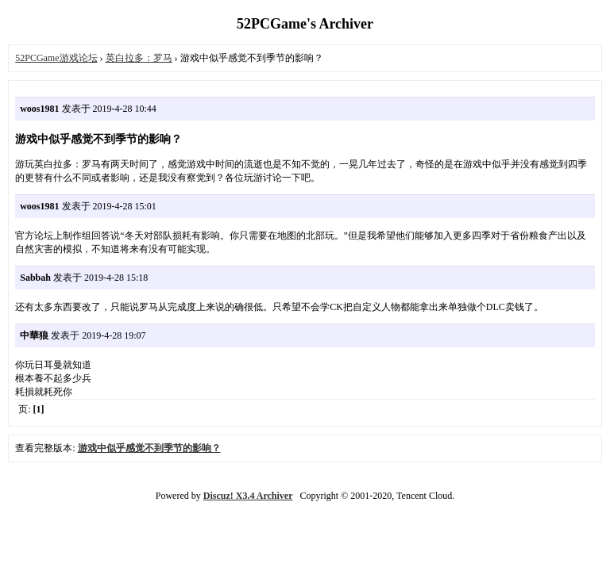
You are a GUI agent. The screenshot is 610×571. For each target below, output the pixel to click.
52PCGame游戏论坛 (56, 57)
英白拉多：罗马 (139, 57)
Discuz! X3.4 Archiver (248, 495)
